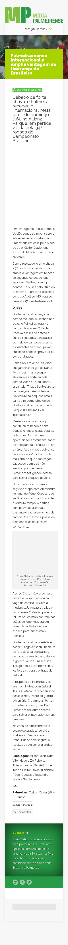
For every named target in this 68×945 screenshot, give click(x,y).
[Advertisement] (34, 165)
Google (15, 882)
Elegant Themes (38, 930)
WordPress (56, 935)
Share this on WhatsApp (29, 90)
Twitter (29, 882)
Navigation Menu (35, 28)
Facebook (22, 882)
